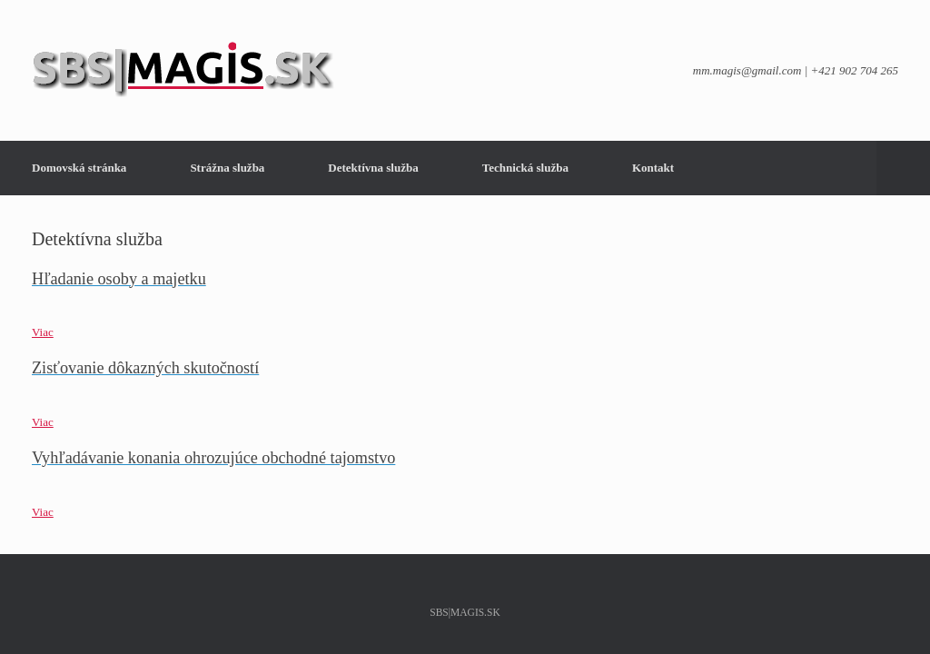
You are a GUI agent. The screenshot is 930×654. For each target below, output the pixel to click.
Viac (43, 332)
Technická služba (525, 167)
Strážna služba (227, 167)
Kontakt (653, 167)
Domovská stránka (79, 167)
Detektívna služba (373, 167)
